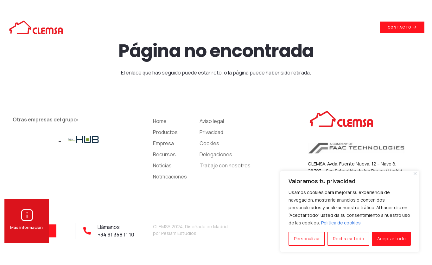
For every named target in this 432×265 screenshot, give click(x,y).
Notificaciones (170, 176)
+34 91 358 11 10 (407, 6)
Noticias (162, 165)
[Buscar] (366, 27)
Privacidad (211, 132)
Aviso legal (212, 121)
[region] (349, 211)
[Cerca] (415, 173)
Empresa (163, 143)
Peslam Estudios (178, 233)
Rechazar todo (348, 239)
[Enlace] (36, 27)
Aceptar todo (391, 239)
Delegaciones (216, 154)
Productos (165, 132)
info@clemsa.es (356, 6)
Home (160, 121)
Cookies (209, 143)
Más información (26, 224)
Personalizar (307, 239)
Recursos (164, 154)
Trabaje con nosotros (225, 165)
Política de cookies (341, 223)
